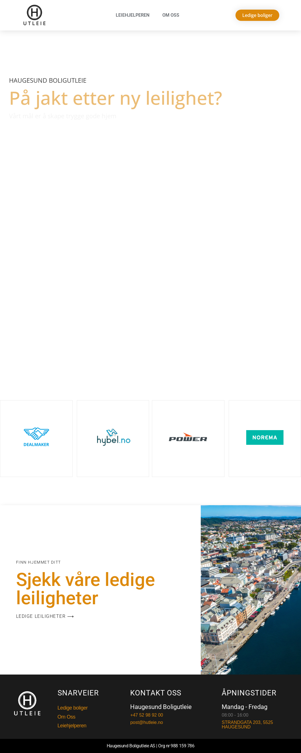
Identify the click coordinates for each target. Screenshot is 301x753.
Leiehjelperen (132, 15)
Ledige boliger (73, 708)
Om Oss (170, 15)
